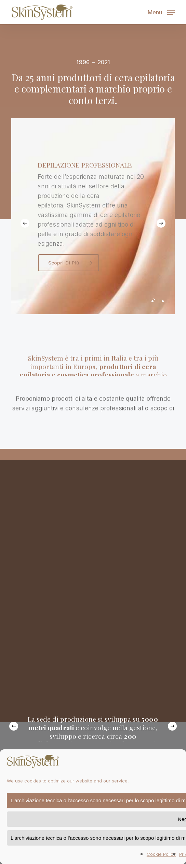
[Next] (161, 223)
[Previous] (25, 223)
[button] (161, 11)
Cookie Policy (161, 854)
